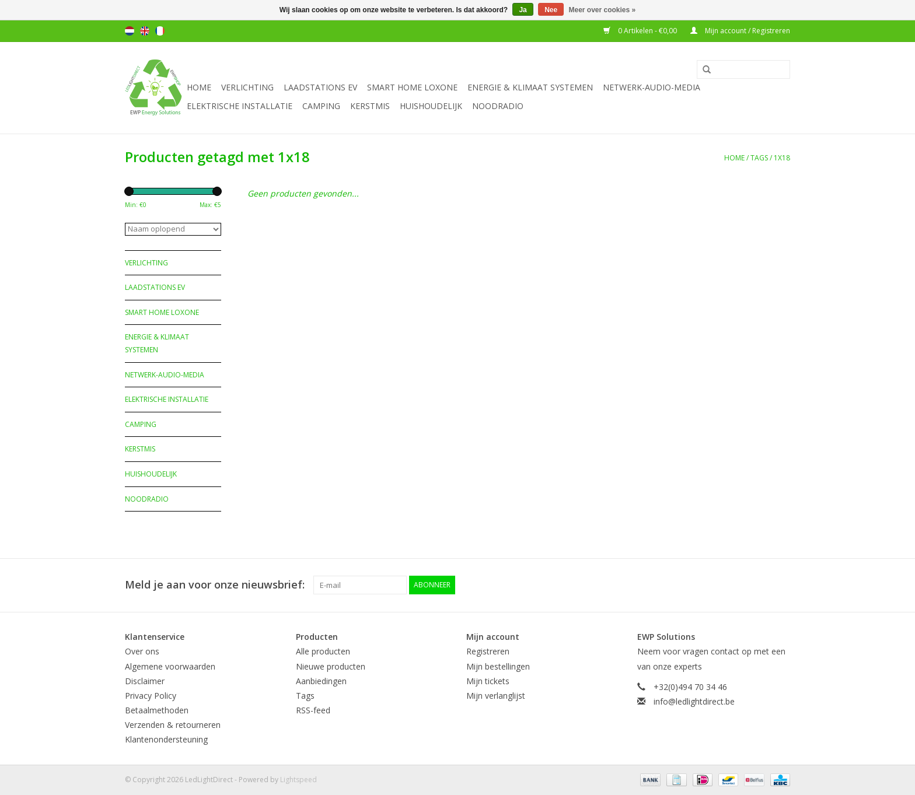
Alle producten (323, 651)
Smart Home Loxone (412, 87)
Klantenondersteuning (166, 739)
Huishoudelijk (431, 105)
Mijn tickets (487, 681)
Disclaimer (145, 681)
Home (199, 87)
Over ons (142, 651)
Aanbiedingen (321, 681)
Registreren (487, 651)
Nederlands (129, 31)
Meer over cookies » (602, 10)
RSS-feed (313, 710)
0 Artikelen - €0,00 (641, 31)
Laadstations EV (320, 87)
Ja (522, 10)
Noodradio (497, 105)
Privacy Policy (150, 695)
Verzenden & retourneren (173, 724)
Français (160, 31)
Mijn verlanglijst (495, 695)
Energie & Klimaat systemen (530, 87)
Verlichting (247, 87)
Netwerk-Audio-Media (651, 87)
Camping (321, 105)
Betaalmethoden (156, 710)
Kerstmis (370, 105)
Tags (759, 158)
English (144, 31)
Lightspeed (298, 780)
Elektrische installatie (239, 105)
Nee (550, 10)
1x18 (782, 158)
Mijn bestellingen (498, 666)
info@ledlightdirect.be (694, 701)
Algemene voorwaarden (170, 666)
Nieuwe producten (330, 666)
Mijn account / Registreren (740, 31)
